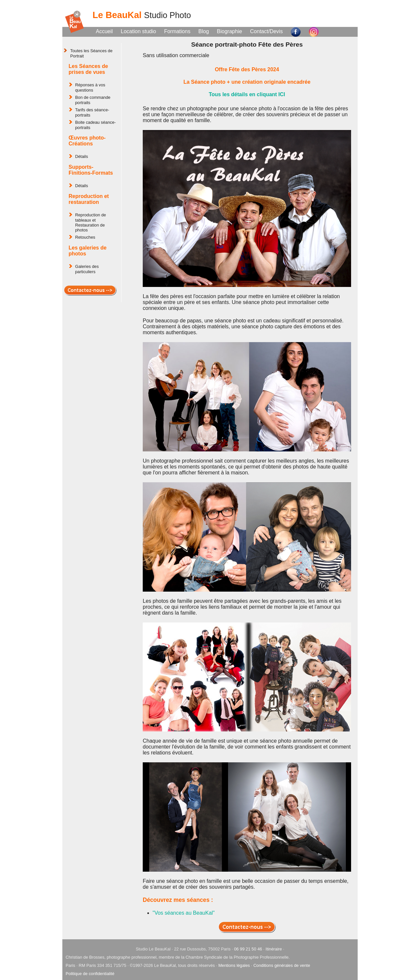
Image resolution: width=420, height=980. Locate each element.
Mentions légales (234, 965)
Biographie (229, 31)
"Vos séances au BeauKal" (184, 913)
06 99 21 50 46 (248, 949)
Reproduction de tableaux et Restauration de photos (90, 222)
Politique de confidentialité (90, 973)
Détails (81, 156)
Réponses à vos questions (90, 87)
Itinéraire (273, 949)
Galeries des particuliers (87, 269)
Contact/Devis (266, 31)
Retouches (85, 237)
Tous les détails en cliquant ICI (247, 94)
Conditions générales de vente (281, 965)
